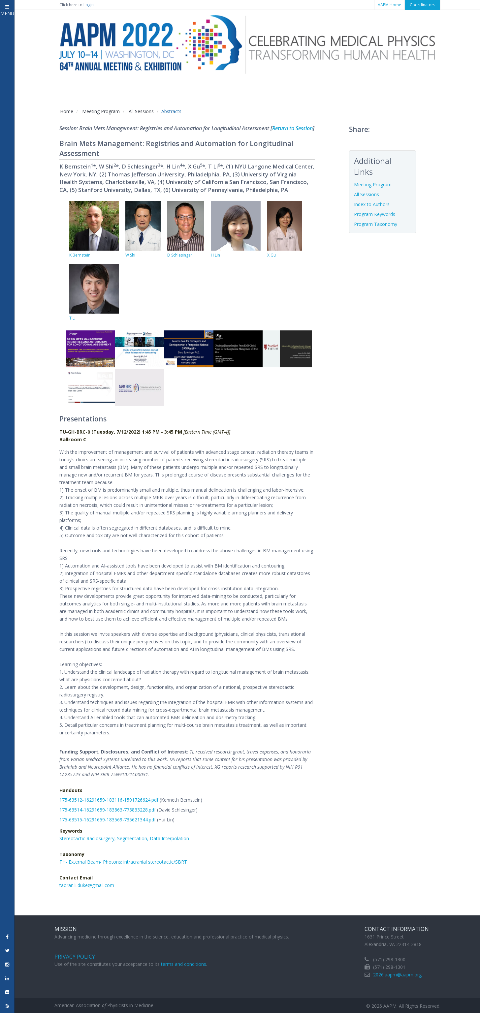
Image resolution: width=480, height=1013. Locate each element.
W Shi (130, 255)
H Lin (215, 255)
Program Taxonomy (375, 224)
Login (88, 5)
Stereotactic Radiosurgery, (88, 838)
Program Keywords (374, 214)
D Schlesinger (179, 255)
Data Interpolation (169, 838)
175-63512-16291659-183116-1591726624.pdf (108, 800)
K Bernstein (79, 255)
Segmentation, (133, 838)
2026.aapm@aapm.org (397, 974)
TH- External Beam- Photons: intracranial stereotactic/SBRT (123, 862)
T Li (72, 318)
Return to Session (292, 128)
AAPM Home (389, 5)
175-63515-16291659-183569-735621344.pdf (107, 819)
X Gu (271, 255)
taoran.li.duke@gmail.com (86, 885)
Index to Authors (372, 204)
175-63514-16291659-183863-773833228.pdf (107, 810)
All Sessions (141, 111)
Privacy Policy (74, 956)
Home (66, 111)
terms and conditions (183, 964)
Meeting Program (101, 111)
